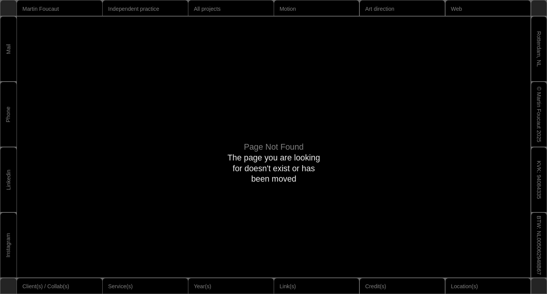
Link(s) (287, 286)
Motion (287, 9)
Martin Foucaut (40, 9)
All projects (207, 9)
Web (456, 9)
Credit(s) (375, 286)
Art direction (379, 9)
